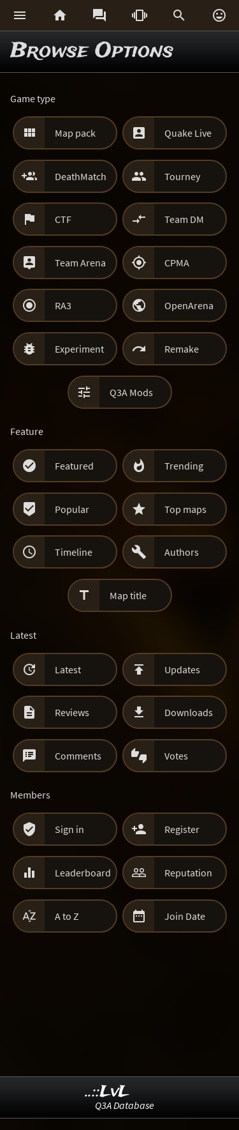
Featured (74, 465)
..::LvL (107, 1092)
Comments (78, 755)
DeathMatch (80, 176)
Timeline (73, 552)
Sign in (69, 829)
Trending (183, 465)
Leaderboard (83, 872)
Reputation (188, 872)
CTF (63, 219)
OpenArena (189, 305)
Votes (176, 755)
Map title (128, 595)
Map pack (75, 132)
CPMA (176, 262)
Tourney (182, 176)
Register (181, 829)
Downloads (188, 712)
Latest (68, 669)
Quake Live (188, 132)
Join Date (184, 916)
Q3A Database (124, 1105)
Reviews (72, 712)
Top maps (185, 509)
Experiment (79, 348)
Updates (182, 669)
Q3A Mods (131, 392)
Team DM (184, 219)
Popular (72, 509)
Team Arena (80, 262)
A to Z (67, 916)
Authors (181, 552)
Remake (181, 348)
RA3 (63, 305)
